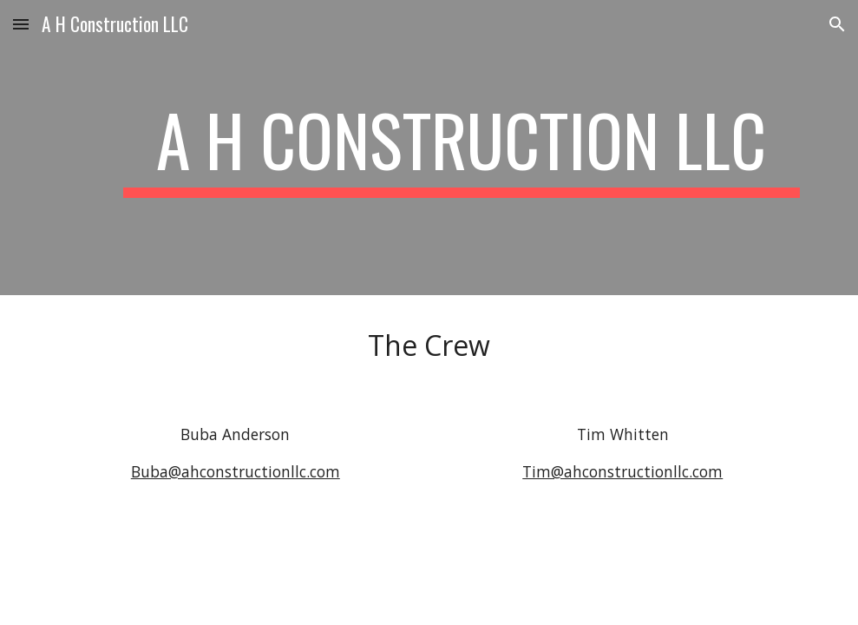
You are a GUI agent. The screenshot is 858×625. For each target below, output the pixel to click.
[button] (21, 24)
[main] (461, 147)
